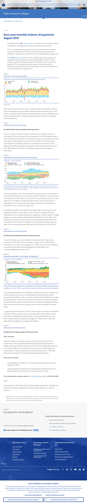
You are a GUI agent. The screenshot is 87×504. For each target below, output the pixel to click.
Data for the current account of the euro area (22, 129)
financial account (20, 58)
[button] (84, 2)
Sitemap (5, 463)
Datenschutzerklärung (61, 452)
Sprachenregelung (60, 459)
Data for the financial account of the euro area (23, 235)
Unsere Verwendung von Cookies (55, 495)
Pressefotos (16, 454)
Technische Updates (40, 453)
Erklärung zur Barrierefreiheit (64, 457)
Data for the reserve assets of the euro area (22, 332)
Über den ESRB (17, 447)
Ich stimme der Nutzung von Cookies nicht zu (63, 499)
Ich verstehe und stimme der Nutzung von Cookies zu (23, 499)
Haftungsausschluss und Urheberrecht (41, 449)
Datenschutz (59, 449)
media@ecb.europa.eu (59, 430)
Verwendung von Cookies (63, 454)
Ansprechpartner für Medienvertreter (19, 430)
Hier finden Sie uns (18, 459)
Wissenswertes (17, 452)
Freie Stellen (16, 449)
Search (79, 5)
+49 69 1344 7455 (57, 427)
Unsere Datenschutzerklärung (33, 495)
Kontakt (14, 457)
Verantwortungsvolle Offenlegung (40, 456)
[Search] (43, 5)
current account (28, 43)
